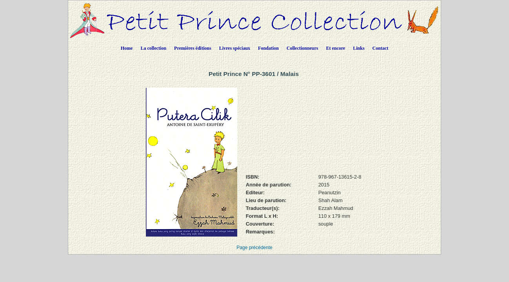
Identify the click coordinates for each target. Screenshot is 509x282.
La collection (153, 48)
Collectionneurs (302, 48)
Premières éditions (192, 48)
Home (127, 48)
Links (358, 48)
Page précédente (254, 247)
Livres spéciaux (234, 48)
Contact (381, 48)
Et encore (335, 48)
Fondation (268, 48)
